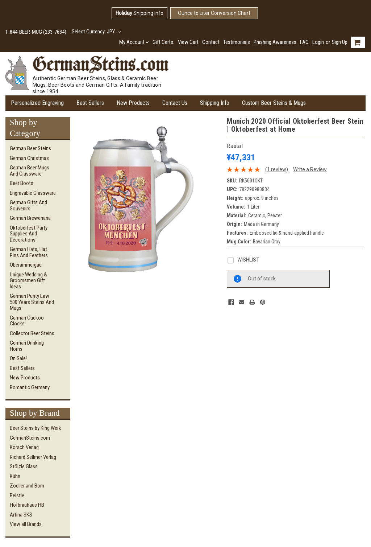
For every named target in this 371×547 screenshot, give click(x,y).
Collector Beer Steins (32, 333)
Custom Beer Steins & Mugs (274, 102)
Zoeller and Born (27, 485)
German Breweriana (30, 218)
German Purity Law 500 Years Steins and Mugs (32, 302)
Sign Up (339, 42)
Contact (211, 42)
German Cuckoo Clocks (27, 320)
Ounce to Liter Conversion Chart (214, 13)
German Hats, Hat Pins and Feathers (29, 252)
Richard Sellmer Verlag (33, 457)
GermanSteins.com (30, 438)
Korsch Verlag (24, 447)
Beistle (17, 495)
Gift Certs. (163, 42)
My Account (134, 42)
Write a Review (310, 169)
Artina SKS (21, 514)
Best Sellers (90, 102)
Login (318, 42)
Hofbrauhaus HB (27, 505)
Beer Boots (21, 183)
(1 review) (276, 169)
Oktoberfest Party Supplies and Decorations (28, 234)
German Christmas (29, 158)
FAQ (304, 42)
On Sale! (18, 358)
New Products (133, 102)
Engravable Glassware (33, 193)
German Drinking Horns (27, 346)
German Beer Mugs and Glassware (29, 170)
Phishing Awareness (275, 42)
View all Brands (26, 524)
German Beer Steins (30, 148)
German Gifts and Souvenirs (28, 205)
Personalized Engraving (37, 102)
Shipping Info (139, 13)
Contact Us (174, 102)
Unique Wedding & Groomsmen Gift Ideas (28, 280)
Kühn (15, 476)
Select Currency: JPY (96, 31)
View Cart (188, 42)
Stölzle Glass (24, 466)
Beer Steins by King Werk (35, 428)
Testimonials (236, 42)
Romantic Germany (30, 387)
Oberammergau (26, 265)
